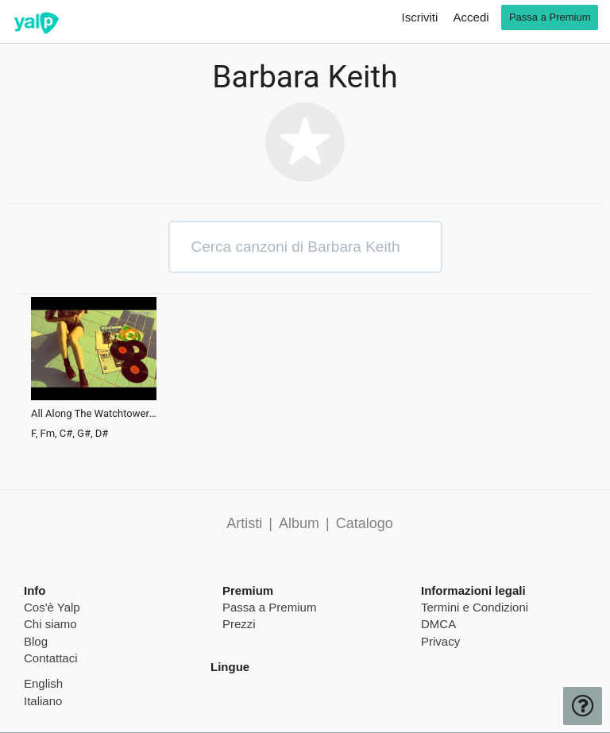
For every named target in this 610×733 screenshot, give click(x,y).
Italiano (43, 701)
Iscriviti (420, 17)
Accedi (471, 17)
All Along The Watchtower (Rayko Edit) (93, 413)
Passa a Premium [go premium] (550, 17)
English (43, 683)
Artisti (244, 523)
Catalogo (364, 523)
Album (299, 523)
